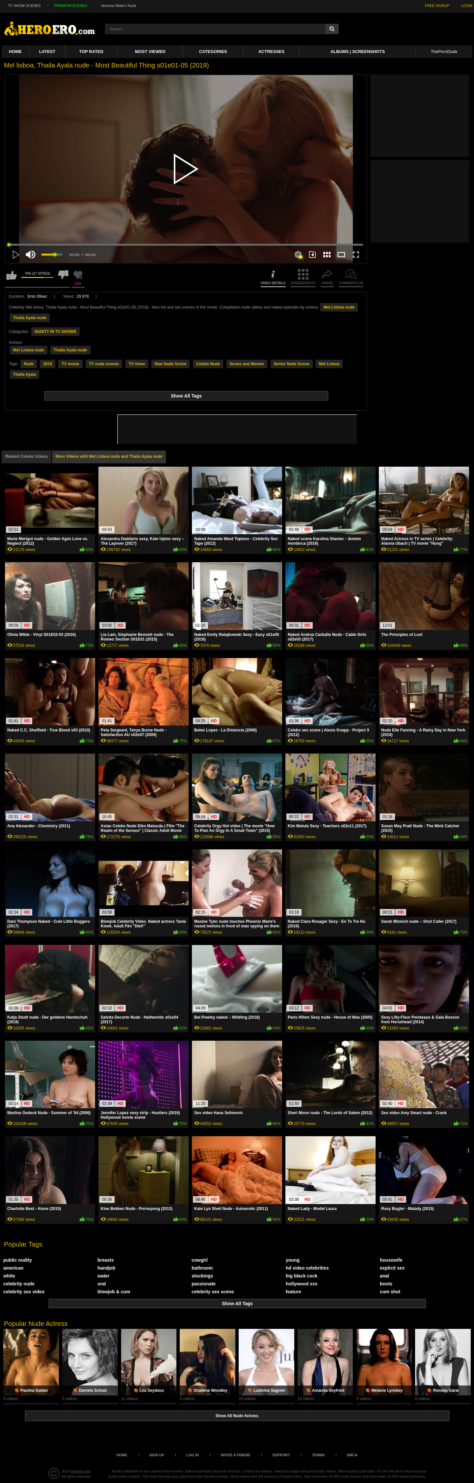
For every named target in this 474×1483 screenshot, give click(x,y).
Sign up (156, 1455)
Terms (318, 1455)
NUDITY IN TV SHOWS (55, 331)
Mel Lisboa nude (339, 307)
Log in (192, 1455)
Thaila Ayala (24, 374)
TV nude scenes (104, 364)
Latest (47, 51)
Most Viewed (150, 51)
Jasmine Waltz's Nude (118, 6)
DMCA (352, 1455)
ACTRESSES (271, 51)
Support (281, 1455)
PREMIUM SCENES (70, 6)
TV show (137, 364)
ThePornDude (444, 51)
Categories (213, 51)
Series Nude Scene (291, 364)
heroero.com (80, 1471)
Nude (29, 364)
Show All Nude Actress (237, 1416)
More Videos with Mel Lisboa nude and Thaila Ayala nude (109, 456)
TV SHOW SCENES (24, 6)
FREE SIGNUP (437, 6)
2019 (47, 364)
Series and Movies (247, 364)
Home (15, 51)
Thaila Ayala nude (29, 318)
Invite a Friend (235, 1455)
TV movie (70, 364)
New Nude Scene (171, 364)
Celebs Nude (208, 364)
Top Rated (91, 51)
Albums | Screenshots (357, 51)
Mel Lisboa (329, 364)
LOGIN (466, 6)
